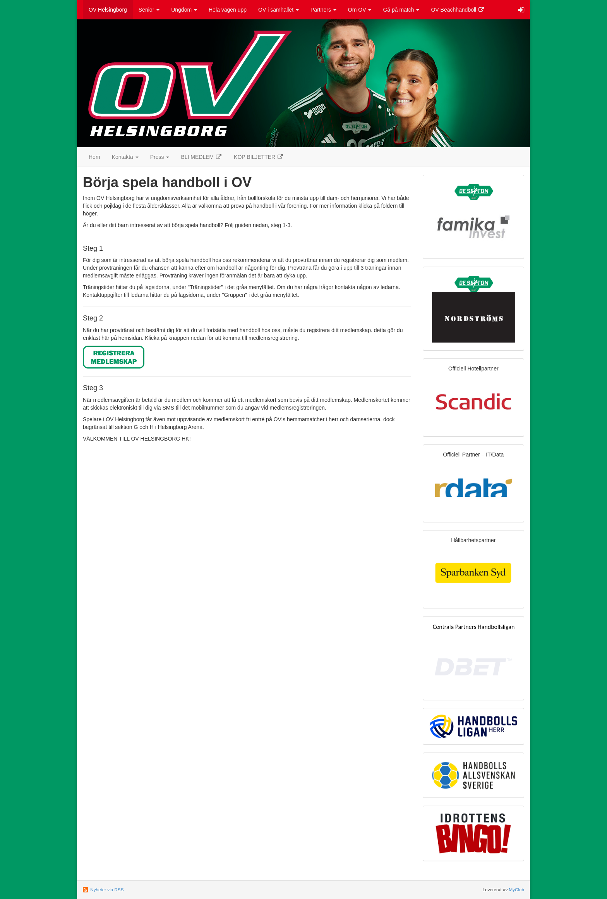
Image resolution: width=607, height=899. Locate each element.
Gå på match (401, 10)
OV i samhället (278, 10)
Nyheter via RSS (106, 889)
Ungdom (184, 10)
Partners (323, 10)
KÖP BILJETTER (259, 157)
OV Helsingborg (108, 10)
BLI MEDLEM (201, 157)
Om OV (360, 10)
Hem (94, 157)
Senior (149, 10)
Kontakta (125, 157)
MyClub (516, 889)
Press (160, 157)
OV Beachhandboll (458, 10)
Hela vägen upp (228, 10)
